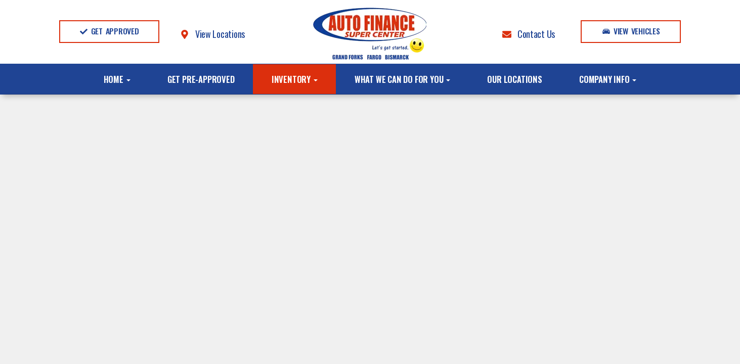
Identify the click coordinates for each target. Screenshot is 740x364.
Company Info (607, 79)
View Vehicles (631, 31)
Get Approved (109, 31)
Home (117, 79)
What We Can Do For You (402, 79)
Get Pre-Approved (201, 79)
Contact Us (528, 33)
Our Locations (514, 79)
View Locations (212, 33)
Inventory (295, 79)
